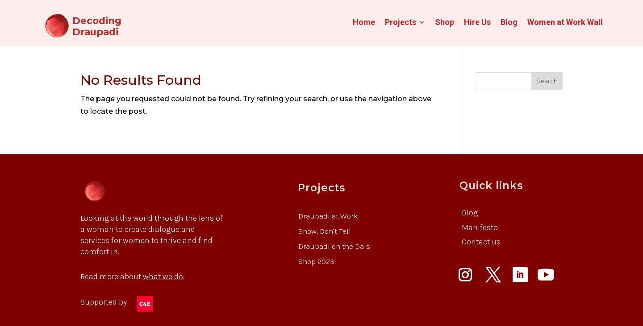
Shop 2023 (316, 261)
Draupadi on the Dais (334, 246)
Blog (509, 23)
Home (364, 23)
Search (547, 81)
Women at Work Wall (565, 23)
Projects (400, 23)
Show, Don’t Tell (324, 231)
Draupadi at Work (328, 215)
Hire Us (477, 23)
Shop (444, 23)
